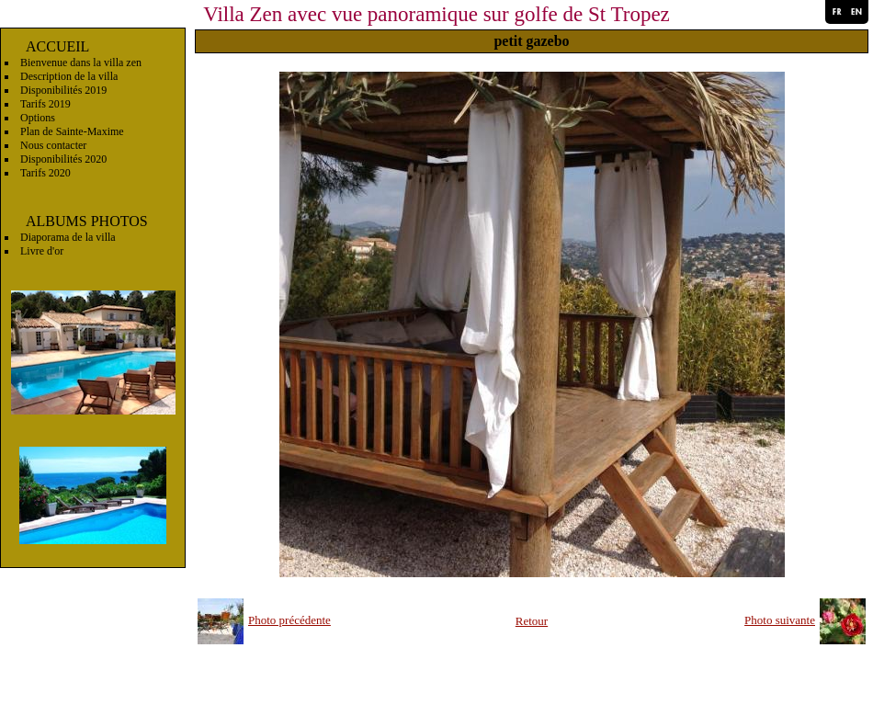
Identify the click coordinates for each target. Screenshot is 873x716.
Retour (532, 621)
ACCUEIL (57, 46)
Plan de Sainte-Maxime (72, 131)
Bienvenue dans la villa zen (81, 62)
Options (37, 117)
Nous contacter (53, 145)
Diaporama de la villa (68, 237)
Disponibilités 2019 (63, 90)
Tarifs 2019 (45, 103)
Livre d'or (41, 250)
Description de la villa (69, 76)
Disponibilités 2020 (63, 159)
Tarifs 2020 (45, 172)
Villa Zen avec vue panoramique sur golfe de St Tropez (436, 14)
